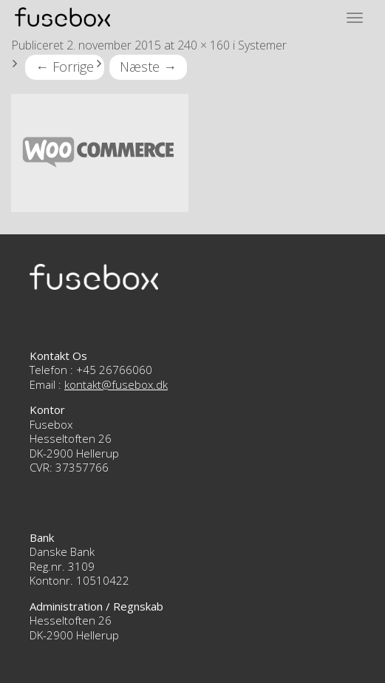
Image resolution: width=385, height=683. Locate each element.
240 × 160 (203, 45)
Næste (148, 66)
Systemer (262, 45)
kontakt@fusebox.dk (116, 384)
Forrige (64, 66)
